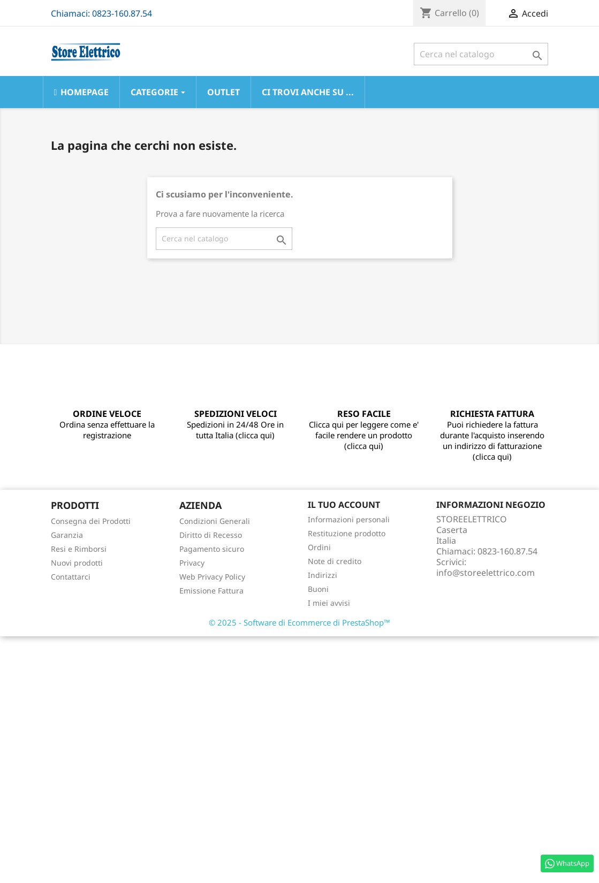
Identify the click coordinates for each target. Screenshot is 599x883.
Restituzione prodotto (346, 533)
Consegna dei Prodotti (91, 521)
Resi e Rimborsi (79, 549)
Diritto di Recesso (210, 535)
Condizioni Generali (214, 521)
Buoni (318, 589)
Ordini (319, 547)
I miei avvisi (329, 603)
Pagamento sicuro (211, 549)
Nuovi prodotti (77, 563)
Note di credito (334, 561)
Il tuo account (344, 505)
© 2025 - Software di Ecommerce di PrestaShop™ (299, 622)
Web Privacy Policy (212, 577)
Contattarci (70, 577)
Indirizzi (322, 575)
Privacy (191, 563)
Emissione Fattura (211, 590)
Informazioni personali (349, 519)
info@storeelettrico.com (485, 572)
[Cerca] (481, 54)
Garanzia (67, 535)
